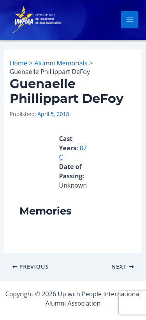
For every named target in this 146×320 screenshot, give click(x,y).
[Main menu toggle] (129, 19)
